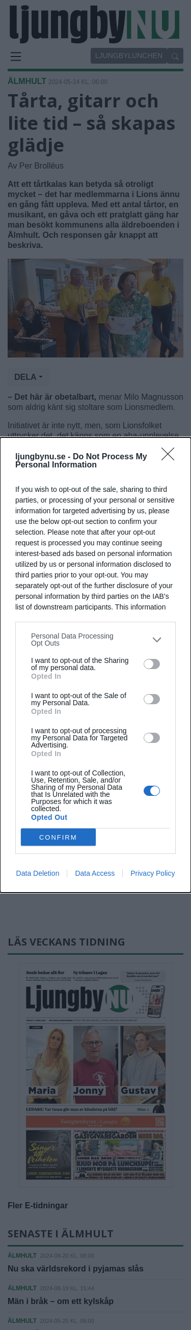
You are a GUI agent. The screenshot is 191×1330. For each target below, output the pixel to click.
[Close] (171, 457)
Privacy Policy (152, 873)
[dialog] (95, 665)
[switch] (152, 664)
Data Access (95, 873)
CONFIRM (58, 837)
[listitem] (95, 639)
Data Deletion (38, 873)
